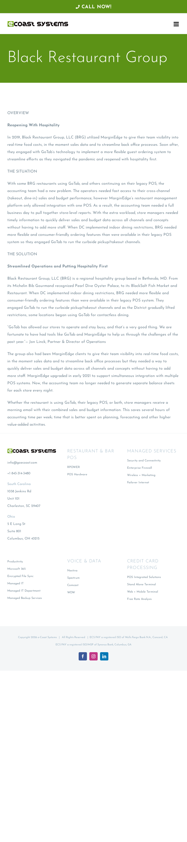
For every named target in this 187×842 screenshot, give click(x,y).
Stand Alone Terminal (141, 584)
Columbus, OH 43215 (23, 538)
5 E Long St (16, 524)
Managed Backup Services (24, 598)
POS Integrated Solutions (144, 577)
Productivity (15, 561)
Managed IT (15, 583)
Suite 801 (14, 531)
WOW (71, 592)
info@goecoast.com (22, 463)
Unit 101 (13, 499)
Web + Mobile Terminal (142, 591)
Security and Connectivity (144, 460)
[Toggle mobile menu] (177, 24)
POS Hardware (77, 474)
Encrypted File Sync (20, 576)
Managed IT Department (23, 590)
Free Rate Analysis (139, 599)
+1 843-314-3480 (18, 473)
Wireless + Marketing (141, 475)
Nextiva (72, 570)
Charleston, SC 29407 (23, 506)
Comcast (72, 585)
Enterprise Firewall (139, 468)
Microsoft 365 (16, 568)
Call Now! (94, 7)
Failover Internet (138, 482)
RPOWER (73, 467)
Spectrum (73, 578)
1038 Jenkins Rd (19, 491)
